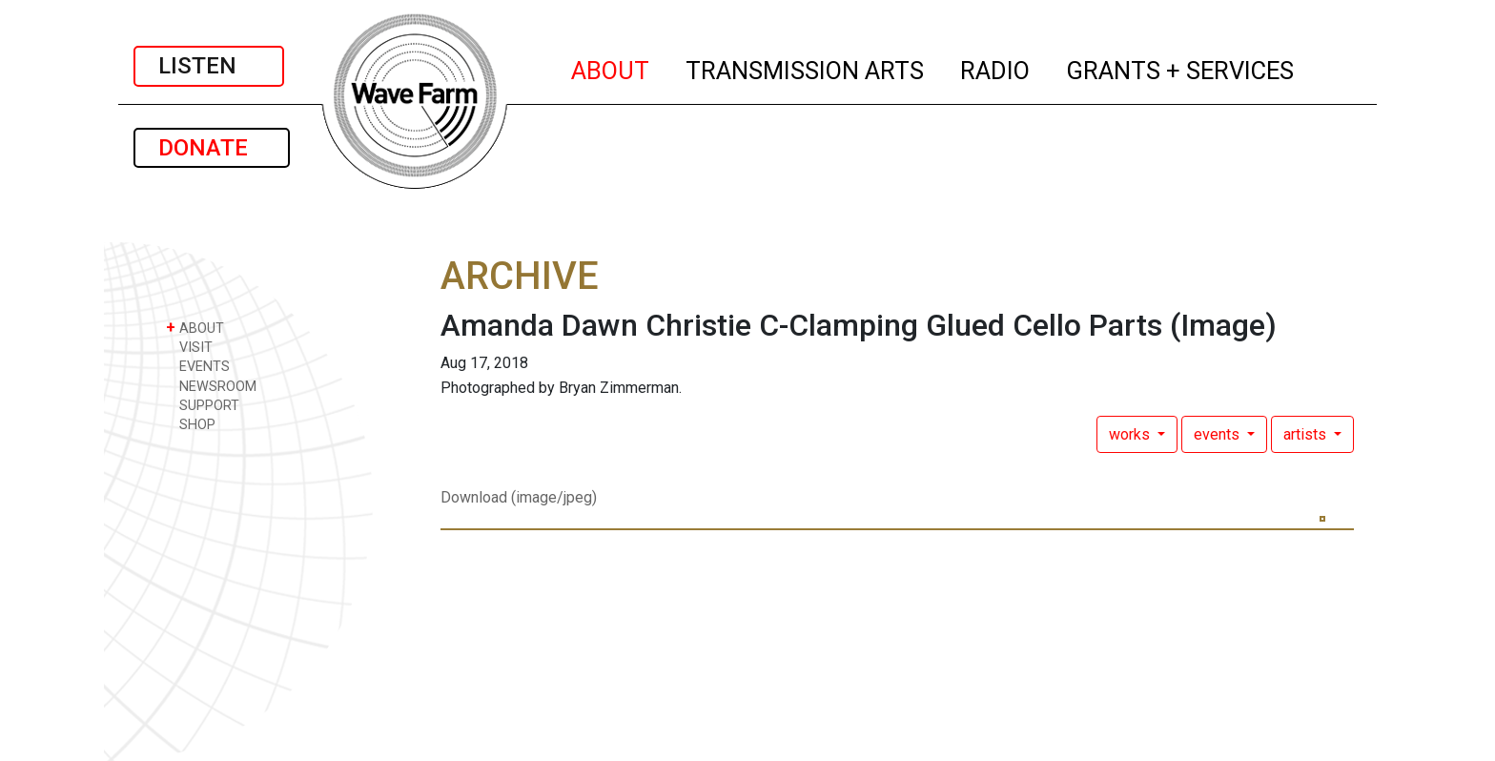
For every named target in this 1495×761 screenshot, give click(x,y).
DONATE (211, 147)
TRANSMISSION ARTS (806, 68)
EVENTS (198, 366)
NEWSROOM (211, 386)
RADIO (995, 68)
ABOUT (611, 68)
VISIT (189, 347)
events (1218, 434)
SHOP (190, 424)
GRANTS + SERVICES (1180, 68)
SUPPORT (202, 405)
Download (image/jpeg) (518, 497)
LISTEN (208, 65)
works (1131, 434)
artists (1306, 434)
